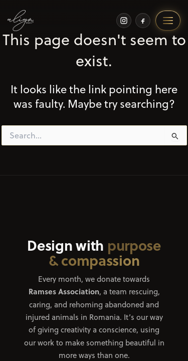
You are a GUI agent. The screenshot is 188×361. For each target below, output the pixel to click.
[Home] (21, 20)
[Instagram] (123, 20)
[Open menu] (167, 21)
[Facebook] (142, 20)
